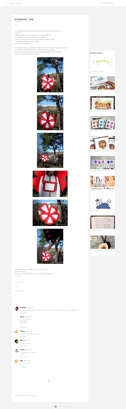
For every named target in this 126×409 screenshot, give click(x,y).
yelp (38, 35)
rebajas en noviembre (97, 190)
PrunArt (22, 349)
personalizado (19, 291)
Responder (23, 313)
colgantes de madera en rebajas (100, 250)
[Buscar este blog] (112, 3)
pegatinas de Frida (96, 91)
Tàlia (21, 340)
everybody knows (95, 230)
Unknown (22, 331)
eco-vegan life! (19, 282)
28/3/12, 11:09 (29, 331)
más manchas (94, 131)
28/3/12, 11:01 (28, 317)
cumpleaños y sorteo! (97, 71)
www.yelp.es (18, 276)
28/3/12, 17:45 (26, 340)
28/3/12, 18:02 (28, 349)
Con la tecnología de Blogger (63, 406)
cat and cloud (94, 210)
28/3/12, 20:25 (26, 360)
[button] (16, 25)
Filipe (21, 360)
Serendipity (23, 307)
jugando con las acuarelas (98, 170)
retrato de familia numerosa (98, 111)
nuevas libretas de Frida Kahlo (99, 151)
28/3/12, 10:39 (30, 307)
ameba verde (15, 3)
